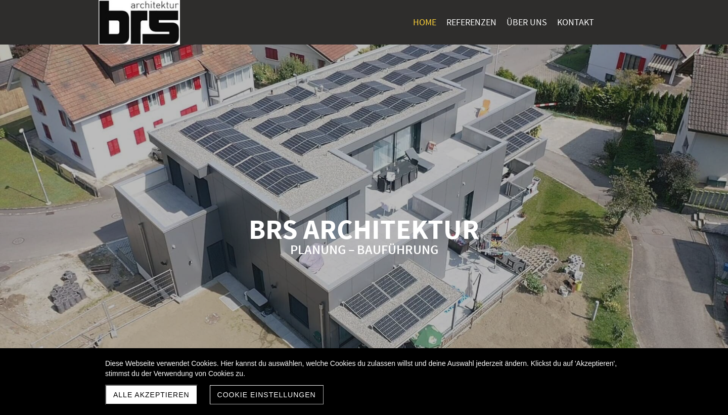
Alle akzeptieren (151, 395)
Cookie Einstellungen (266, 395)
